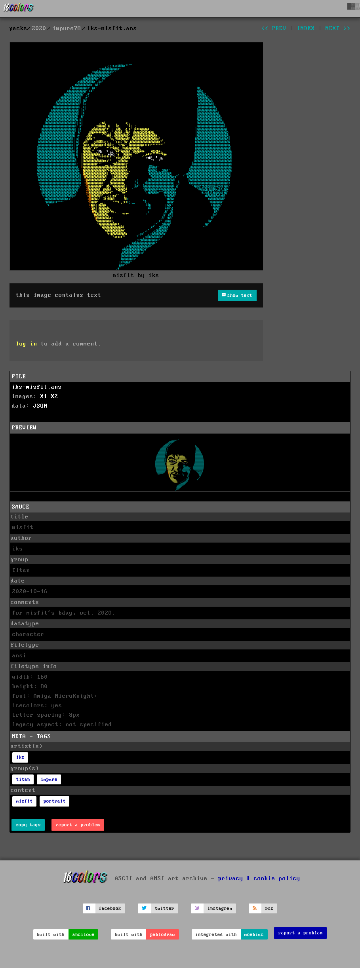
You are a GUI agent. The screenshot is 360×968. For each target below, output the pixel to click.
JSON (40, 406)
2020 (39, 28)
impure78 (67, 28)
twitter (164, 908)
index (306, 28)
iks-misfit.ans (37, 387)
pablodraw (162, 934)
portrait (55, 801)
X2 (54, 396)
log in (26, 344)
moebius (254, 934)
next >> (338, 28)
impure (49, 779)
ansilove (83, 934)
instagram (220, 908)
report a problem (78, 825)
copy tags (28, 825)
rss (269, 908)
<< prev (273, 28)
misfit (24, 801)
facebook (110, 908)
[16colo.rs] (18, 8)
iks (20, 757)
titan (23, 779)
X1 (44, 396)
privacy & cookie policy (259, 878)
